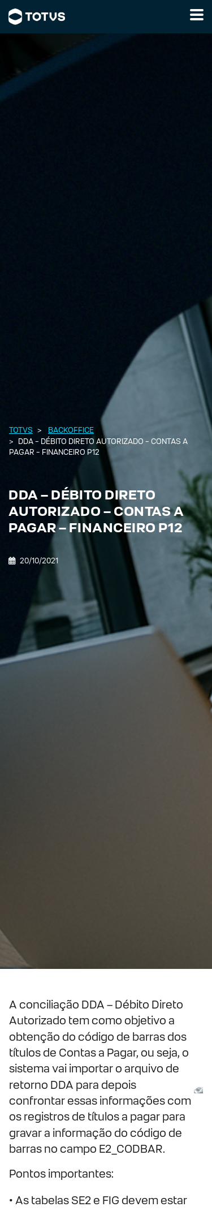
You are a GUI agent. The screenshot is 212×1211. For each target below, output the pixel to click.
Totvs (21, 430)
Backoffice (71, 430)
